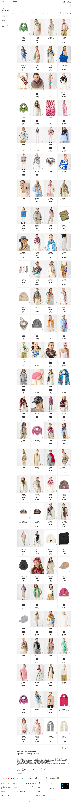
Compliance (15, 787)
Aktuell (51, 783)
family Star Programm (5, 783)
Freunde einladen (4, 784)
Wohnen (39, 790)
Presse (2, 790)
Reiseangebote (52, 788)
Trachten (39, 791)
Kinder (3, 20)
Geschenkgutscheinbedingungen (19, 791)
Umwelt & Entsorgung (30, 786)
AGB (14, 783)
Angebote (39, 783)
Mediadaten (3, 791)
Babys (3, 19)
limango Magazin (4, 786)
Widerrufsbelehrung (16, 784)
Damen (3, 22)
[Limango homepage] (5, 1)
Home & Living (5, 25)
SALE (3, 26)
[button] (69, 1)
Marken (39, 792)
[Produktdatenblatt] (23, 32)
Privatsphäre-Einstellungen (18, 790)
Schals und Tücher (64, 759)
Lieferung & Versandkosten (31, 783)
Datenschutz (15, 786)
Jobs (2, 788)
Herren (3, 23)
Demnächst (51, 784)
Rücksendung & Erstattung (31, 784)
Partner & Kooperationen (5, 787)
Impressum (15, 788)
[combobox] (62, 5)
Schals (45, 757)
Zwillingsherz (19, 773)
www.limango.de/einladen (53, 800)
